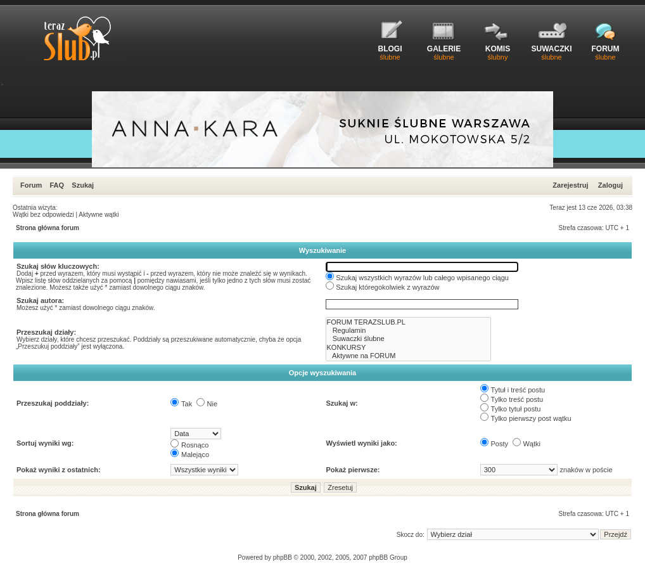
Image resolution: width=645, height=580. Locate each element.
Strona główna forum (47, 227)
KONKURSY (408, 348)
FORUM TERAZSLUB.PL (408, 322)
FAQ (56, 185)
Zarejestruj (570, 185)
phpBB (282, 557)
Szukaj (83, 185)
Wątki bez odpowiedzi (43, 214)
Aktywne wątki (98, 214)
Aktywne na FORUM (408, 356)
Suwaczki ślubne (408, 339)
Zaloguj (610, 185)
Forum (31, 185)
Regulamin (408, 330)
